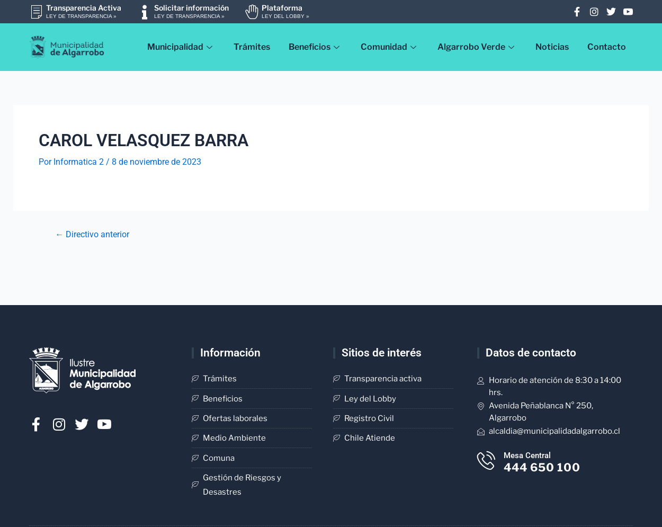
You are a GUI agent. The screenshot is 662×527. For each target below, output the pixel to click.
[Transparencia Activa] (36, 12)
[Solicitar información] (144, 12)
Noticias (552, 47)
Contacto (606, 47)
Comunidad (390, 47)
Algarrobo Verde (477, 47)
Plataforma (282, 7)
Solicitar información (191, 7)
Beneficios (315, 47)
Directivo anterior (92, 234)
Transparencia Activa (83, 7)
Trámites (252, 47)
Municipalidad (181, 47)
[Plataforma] (252, 12)
